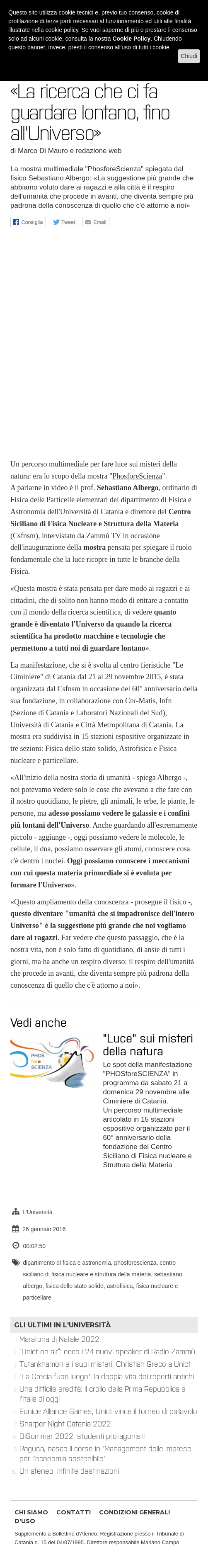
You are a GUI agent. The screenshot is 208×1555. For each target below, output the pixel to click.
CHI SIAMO (31, 1512)
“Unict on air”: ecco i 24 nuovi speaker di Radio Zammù (107, 1351)
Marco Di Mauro (43, 151)
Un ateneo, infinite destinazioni (69, 1471)
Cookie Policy (131, 38)
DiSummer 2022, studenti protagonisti (82, 1436)
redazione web (99, 151)
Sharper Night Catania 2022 (65, 1424)
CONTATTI (73, 1512)
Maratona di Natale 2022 (59, 1339)
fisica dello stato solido (75, 1286)
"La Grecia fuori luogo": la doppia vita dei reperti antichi (106, 1376)
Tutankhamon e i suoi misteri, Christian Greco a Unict (105, 1364)
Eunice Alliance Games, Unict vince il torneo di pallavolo (108, 1411)
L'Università (37, 1212)
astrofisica (120, 1286)
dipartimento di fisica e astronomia (67, 1262)
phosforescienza (135, 1262)
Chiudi (189, 56)
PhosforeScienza (137, 476)
